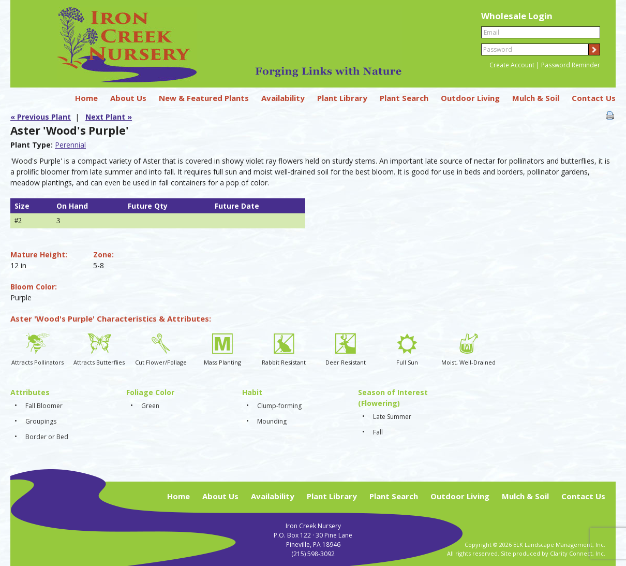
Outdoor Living (470, 98)
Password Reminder (570, 65)
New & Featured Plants (204, 98)
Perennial (70, 145)
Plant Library (342, 98)
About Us (128, 98)
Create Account (511, 65)
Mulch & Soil (535, 98)
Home (86, 98)
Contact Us (594, 98)
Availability (283, 98)
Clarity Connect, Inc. (577, 553)
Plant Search (404, 98)
